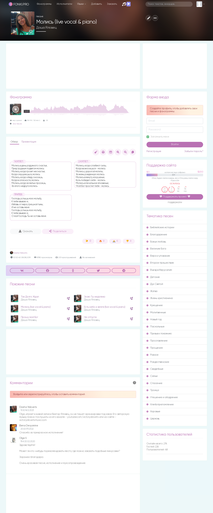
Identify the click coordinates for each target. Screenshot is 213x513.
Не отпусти (90, 317)
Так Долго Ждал (30, 297)
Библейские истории (160, 227)
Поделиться (57, 231)
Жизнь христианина (159, 298)
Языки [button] (80, 4)
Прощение (154, 348)
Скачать (26, 231)
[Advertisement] (73, 66)
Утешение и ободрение (162, 397)
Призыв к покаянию (159, 333)
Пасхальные (155, 326)
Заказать (112, 4)
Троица (152, 390)
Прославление (156, 341)
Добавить (96, 4)
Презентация (28, 142)
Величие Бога (156, 248)
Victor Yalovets (17, 124)
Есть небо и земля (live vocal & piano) (104, 307)
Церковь (152, 418)
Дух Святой (154, 284)
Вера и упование (158, 256)
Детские (153, 277)
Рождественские (157, 362)
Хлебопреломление (160, 404)
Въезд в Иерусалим (159, 270)
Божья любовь (156, 242)
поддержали (175, 202)
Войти (175, 144)
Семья (152, 376)
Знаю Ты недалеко (94, 297)
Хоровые (153, 411)
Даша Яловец (46, 27)
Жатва (151, 291)
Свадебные (154, 369)
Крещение (154, 305)
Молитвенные (156, 312)
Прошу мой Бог (29, 317)
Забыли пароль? (193, 151)
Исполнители (64, 4)
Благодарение (156, 234)
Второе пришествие (160, 263)
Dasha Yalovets (18, 253)
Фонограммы (44, 4)
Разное (152, 355)
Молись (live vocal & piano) (36, 307)
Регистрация (153, 151)
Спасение (154, 383)
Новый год (154, 319)
